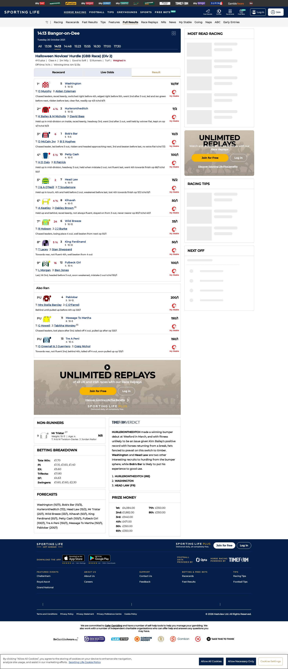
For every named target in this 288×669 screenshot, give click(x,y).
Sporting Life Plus (93, 587)
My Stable (187, 598)
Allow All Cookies (211, 662)
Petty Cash (72, 154)
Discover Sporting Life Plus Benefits (107, 400)
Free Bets (187, 604)
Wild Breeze (73, 221)
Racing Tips (239, 576)
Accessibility (146, 587)
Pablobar (72, 297)
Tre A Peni (72, 338)
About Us (89, 576)
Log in (126, 391)
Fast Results (188, 581)
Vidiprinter (188, 593)
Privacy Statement (85, 637)
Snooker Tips (240, 598)
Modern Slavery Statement (99, 604)
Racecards (188, 576)
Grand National (45, 587)
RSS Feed (89, 610)
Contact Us (145, 576)
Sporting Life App (93, 593)
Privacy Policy (66, 637)
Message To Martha (78, 318)
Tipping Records (242, 604)
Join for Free (98, 391)
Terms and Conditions (47, 637)
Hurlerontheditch (76, 108)
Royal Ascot (43, 581)
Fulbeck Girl (73, 262)
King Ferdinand (75, 241)
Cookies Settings (270, 662)
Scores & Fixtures (191, 587)
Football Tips (240, 581)
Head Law (71, 179)
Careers (88, 581)
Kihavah (70, 200)
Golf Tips (238, 587)
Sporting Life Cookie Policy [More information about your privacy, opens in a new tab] (85, 663)
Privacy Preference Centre (109, 637)
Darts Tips (238, 593)
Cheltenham (44, 576)
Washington (73, 83)
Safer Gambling (147, 593)
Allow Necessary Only (241, 662)
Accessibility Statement (97, 598)
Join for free (224, 545)
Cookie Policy (130, 637)
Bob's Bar (71, 133)
